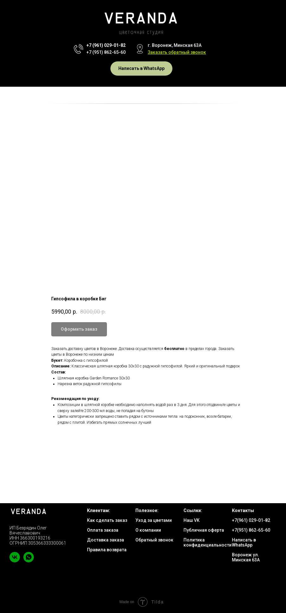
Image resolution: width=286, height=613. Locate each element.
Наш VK (191, 520)
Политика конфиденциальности (207, 542)
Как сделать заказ (107, 520)
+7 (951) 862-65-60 (106, 52)
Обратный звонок (154, 539)
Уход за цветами (153, 520)
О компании (148, 530)
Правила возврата (107, 549)
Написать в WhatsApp (244, 542)
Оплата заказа (102, 530)
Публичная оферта (203, 530)
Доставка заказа (105, 539)
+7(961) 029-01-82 (251, 520)
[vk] (14, 560)
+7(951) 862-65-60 (251, 530)
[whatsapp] (28, 560)
